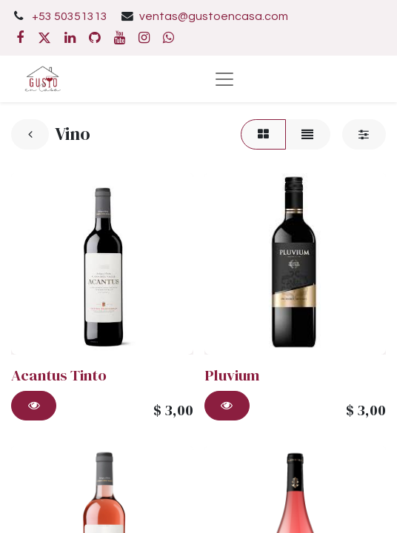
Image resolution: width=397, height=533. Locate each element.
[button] (33, 405)
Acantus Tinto (59, 375)
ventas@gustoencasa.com (213, 16)
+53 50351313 (69, 16)
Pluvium (231, 375)
